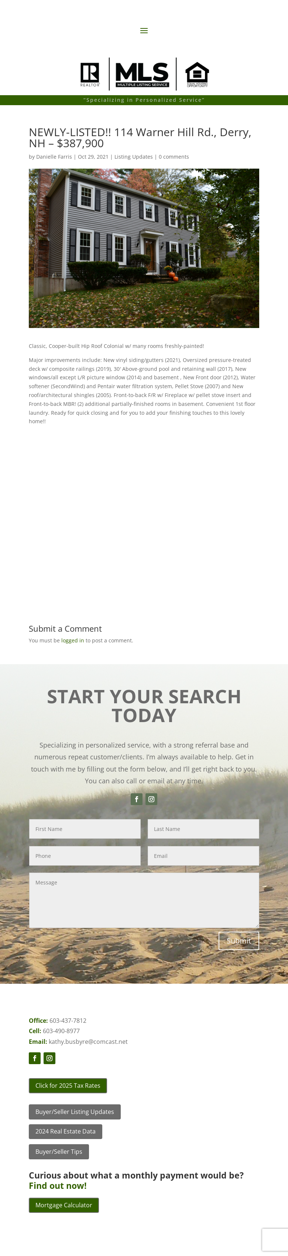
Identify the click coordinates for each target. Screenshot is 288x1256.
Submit (239, 941)
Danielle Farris (54, 156)
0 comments (174, 156)
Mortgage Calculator (63, 1205)
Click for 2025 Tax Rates (67, 1085)
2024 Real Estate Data (65, 1131)
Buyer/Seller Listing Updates (74, 1112)
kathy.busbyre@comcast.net (88, 1042)
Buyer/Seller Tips (58, 1152)
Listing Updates (133, 156)
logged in (72, 640)
